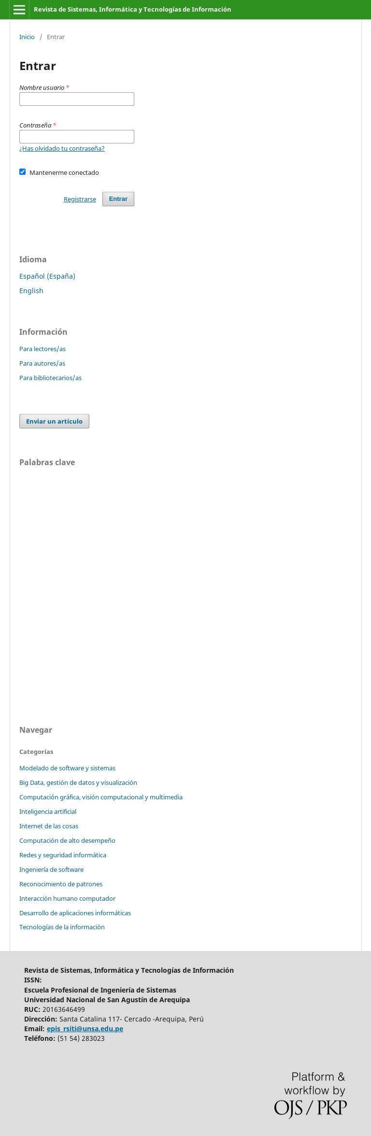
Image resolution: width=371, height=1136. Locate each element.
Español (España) (47, 276)
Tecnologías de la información (62, 927)
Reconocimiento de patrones (60, 884)
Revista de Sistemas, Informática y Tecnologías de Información (132, 9)
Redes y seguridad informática (62, 855)
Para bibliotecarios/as (50, 377)
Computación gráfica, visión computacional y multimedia (101, 797)
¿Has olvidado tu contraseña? (62, 148)
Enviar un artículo (54, 421)
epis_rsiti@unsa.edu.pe (85, 1028)
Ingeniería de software (51, 869)
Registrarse (80, 199)
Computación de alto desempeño (67, 840)
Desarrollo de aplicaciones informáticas (75, 913)
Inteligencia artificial (47, 811)
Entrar (118, 198)
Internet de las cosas (48, 826)
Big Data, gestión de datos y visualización (78, 782)
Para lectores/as (42, 348)
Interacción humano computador (67, 898)
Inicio (27, 36)
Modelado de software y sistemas (67, 768)
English (31, 290)
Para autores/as (42, 363)
